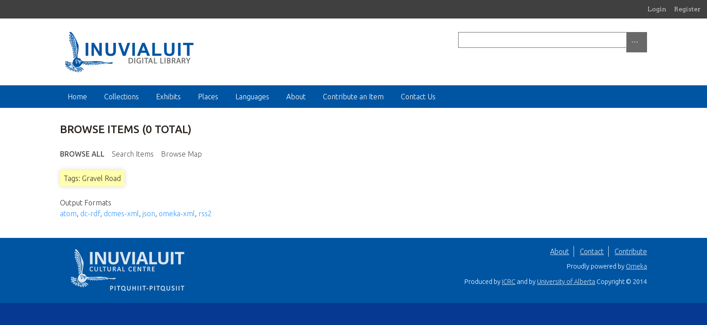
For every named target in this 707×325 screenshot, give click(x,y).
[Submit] (645, 40)
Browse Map (181, 154)
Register (687, 9)
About (296, 97)
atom (68, 213)
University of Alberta (566, 281)
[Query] (552, 40)
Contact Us (418, 97)
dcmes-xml (121, 213)
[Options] (636, 42)
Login (656, 9)
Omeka (636, 266)
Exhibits (168, 97)
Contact (592, 251)
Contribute (631, 251)
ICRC (508, 281)
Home (77, 97)
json (148, 213)
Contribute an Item (353, 97)
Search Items (133, 154)
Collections (121, 97)
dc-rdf (90, 213)
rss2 (205, 213)
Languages (252, 97)
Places (208, 97)
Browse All (82, 154)
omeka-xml (177, 213)
